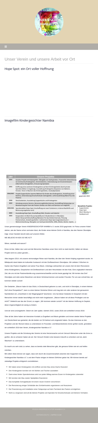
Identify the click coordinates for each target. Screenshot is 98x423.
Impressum (56, 415)
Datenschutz (42, 415)
